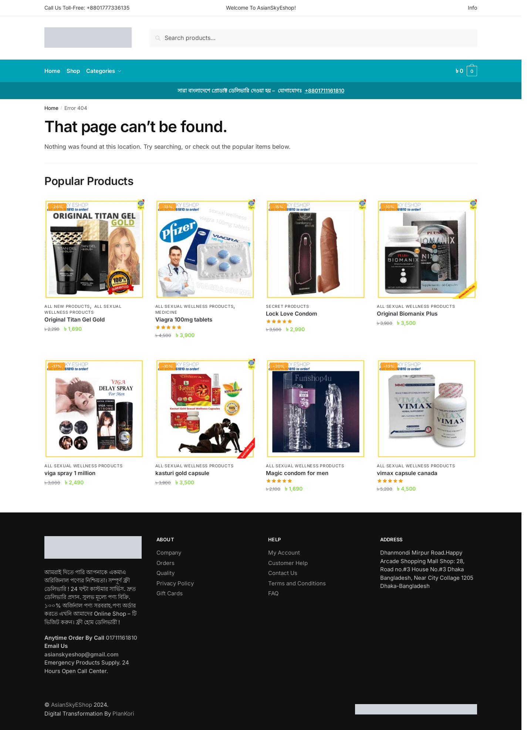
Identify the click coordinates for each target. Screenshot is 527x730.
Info (472, 7)
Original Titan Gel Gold (74, 319)
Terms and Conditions (297, 583)
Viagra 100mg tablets (183, 319)
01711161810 (121, 637)
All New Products (67, 306)
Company (168, 552)
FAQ (273, 593)
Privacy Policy (175, 583)
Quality (165, 572)
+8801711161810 (324, 90)
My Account (284, 552)
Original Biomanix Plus (407, 313)
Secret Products (287, 306)
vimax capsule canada (407, 473)
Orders (165, 562)
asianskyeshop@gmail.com (81, 654)
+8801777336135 (108, 7)
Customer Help (288, 562)
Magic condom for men (297, 473)
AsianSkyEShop (71, 704)
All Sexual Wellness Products (83, 309)
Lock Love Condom (291, 313)
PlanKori (123, 713)
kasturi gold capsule (182, 473)
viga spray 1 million (69, 473)
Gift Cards (169, 593)
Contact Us (282, 572)
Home (51, 108)
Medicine (166, 312)
